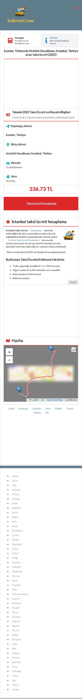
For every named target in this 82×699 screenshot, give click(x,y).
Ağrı (14, 485)
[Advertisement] (41, 84)
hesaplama (36, 230)
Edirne (15, 553)
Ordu (14, 644)
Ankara (15, 494)
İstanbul (16, 585)
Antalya (16, 498)
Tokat (15, 675)
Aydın (15, 503)
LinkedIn (37, 408)
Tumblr (69, 408)
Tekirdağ (16, 671)
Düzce (15, 548)
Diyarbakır (17, 544)
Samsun (16, 657)
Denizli (15, 539)
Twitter (37, 412)
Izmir (14, 589)
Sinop (15, 666)
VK (47, 412)
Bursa (15, 526)
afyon (15, 480)
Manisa (15, 625)
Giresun (16, 576)
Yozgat (15, 689)
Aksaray (16, 489)
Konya (15, 612)
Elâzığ (15, 557)
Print (48, 408)
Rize (14, 648)
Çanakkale (17, 530)
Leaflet (34, 400)
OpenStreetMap (55, 400)
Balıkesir (16, 508)
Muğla (15, 635)
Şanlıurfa (16, 662)
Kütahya (16, 616)
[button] (51, 348)
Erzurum (16, 562)
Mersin (15, 630)
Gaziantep (17, 571)
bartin (15, 512)
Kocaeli (15, 607)
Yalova (15, 684)
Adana (15, 476)
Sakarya (16, 653)
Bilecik (15, 517)
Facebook (23, 408)
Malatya (16, 621)
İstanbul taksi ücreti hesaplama (23, 240)
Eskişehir (16, 566)
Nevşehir (16, 639)
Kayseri (16, 598)
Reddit (58, 408)
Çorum (15, 535)
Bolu (14, 521)
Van (14, 680)
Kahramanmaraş (20, 594)
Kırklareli (16, 603)
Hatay (15, 580)
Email (11, 408)
